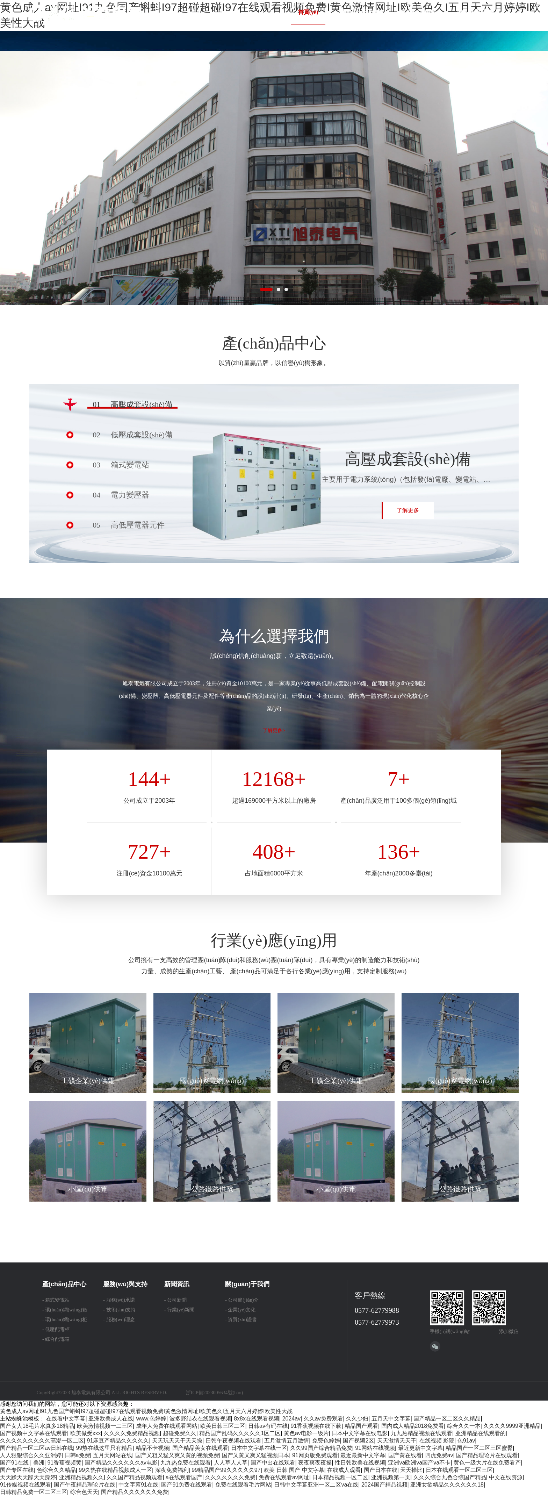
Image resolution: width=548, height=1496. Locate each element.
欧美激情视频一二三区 (105, 1426)
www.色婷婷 (151, 1419)
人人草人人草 (230, 1463)
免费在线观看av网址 (284, 1477)
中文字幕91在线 (138, 1485)
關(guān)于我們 (358, 12)
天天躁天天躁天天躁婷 (28, 1477)
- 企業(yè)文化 (240, 1309)
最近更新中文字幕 (420, 1448)
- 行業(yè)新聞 (179, 1309)
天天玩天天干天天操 (177, 1441)
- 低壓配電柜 (56, 1329)
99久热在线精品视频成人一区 (115, 1470)
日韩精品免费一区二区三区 (33, 1492)
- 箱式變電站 (56, 1300)
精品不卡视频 (152, 1448)
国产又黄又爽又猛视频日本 (255, 1455)
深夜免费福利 (172, 1470)
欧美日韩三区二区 (222, 1426)
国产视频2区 (358, 1441)
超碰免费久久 (179, 1433)
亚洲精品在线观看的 (480, 1433)
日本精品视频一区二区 (340, 1477)
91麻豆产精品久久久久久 (118, 1441)
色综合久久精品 (56, 1470)
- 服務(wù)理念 (119, 1319)
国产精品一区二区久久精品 (447, 1419)
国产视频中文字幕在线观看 (33, 1433)
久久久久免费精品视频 (132, 1433)
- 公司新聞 (175, 1300)
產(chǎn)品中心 (417, 12)
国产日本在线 (380, 1470)
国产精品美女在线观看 (200, 1448)
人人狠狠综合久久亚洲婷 (31, 1455)
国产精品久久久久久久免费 (134, 1492)
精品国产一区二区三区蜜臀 (479, 1448)
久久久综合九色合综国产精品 (449, 1477)
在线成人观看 (344, 1470)
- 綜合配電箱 (56, 1339)
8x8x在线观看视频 (256, 1419)
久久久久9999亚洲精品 (512, 1426)
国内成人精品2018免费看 (412, 1426)
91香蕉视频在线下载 (316, 1426)
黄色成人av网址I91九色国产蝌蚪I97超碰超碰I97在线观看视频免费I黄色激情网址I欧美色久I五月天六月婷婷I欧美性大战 (146, 1411)
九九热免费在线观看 (185, 1463)
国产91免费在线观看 (186, 1485)
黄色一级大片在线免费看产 (487, 1463)
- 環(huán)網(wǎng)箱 (64, 1309)
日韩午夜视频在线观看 (233, 1441)
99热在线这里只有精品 (104, 1448)
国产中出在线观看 (273, 1463)
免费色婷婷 (326, 1441)
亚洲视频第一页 (390, 1477)
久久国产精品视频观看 (135, 1477)
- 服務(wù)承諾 (119, 1300)
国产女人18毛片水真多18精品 (37, 1426)
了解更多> (274, 730)
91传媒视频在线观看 (25, 1485)
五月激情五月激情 (286, 1441)
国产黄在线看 (405, 1455)
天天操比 (411, 1470)
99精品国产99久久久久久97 (226, 1470)
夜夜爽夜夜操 (315, 1463)
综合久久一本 (464, 1426)
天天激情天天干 (396, 1441)
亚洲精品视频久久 (81, 1477)
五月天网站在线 (112, 1455)
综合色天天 (84, 1492)
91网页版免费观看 (315, 1455)
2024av (291, 1419)
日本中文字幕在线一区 (259, 1448)
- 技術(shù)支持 (119, 1309)
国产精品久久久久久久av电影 (121, 1463)
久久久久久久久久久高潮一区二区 (42, 1441)
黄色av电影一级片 (306, 1433)
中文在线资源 (505, 1477)
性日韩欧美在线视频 (360, 1463)
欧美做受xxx (85, 1433)
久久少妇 (357, 1419)
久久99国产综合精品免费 (321, 1448)
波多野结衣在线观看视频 (200, 1419)
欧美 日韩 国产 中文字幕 (294, 1470)
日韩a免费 (77, 1455)
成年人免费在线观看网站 (166, 1426)
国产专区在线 (17, 1470)
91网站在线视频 (375, 1448)
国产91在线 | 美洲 (22, 1463)
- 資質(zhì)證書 (241, 1319)
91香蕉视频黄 (64, 1463)
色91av (466, 1441)
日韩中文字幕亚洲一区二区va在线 (316, 1485)
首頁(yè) (308, 12)
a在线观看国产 (184, 1477)
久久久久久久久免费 (230, 1477)
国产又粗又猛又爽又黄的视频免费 (177, 1455)
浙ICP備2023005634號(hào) (214, 1392)
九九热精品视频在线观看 (421, 1433)
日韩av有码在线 (268, 1426)
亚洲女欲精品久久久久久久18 (447, 1485)
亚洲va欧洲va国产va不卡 (419, 1463)
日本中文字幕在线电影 (360, 1433)
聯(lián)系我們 (474, 12)
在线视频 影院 (436, 1441)
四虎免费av (439, 1455)
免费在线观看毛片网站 (243, 1485)
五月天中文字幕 (391, 1419)
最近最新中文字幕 (362, 1455)
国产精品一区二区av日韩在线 (36, 1448)
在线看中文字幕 (65, 1419)
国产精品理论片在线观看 (487, 1455)
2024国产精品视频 (384, 1485)
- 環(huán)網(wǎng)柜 (64, 1319)
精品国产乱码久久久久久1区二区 (240, 1433)
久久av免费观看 (323, 1419)
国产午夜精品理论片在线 (84, 1485)
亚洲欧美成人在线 (110, 1419)
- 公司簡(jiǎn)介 (242, 1300)
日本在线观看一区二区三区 (459, 1470)
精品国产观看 (361, 1426)
